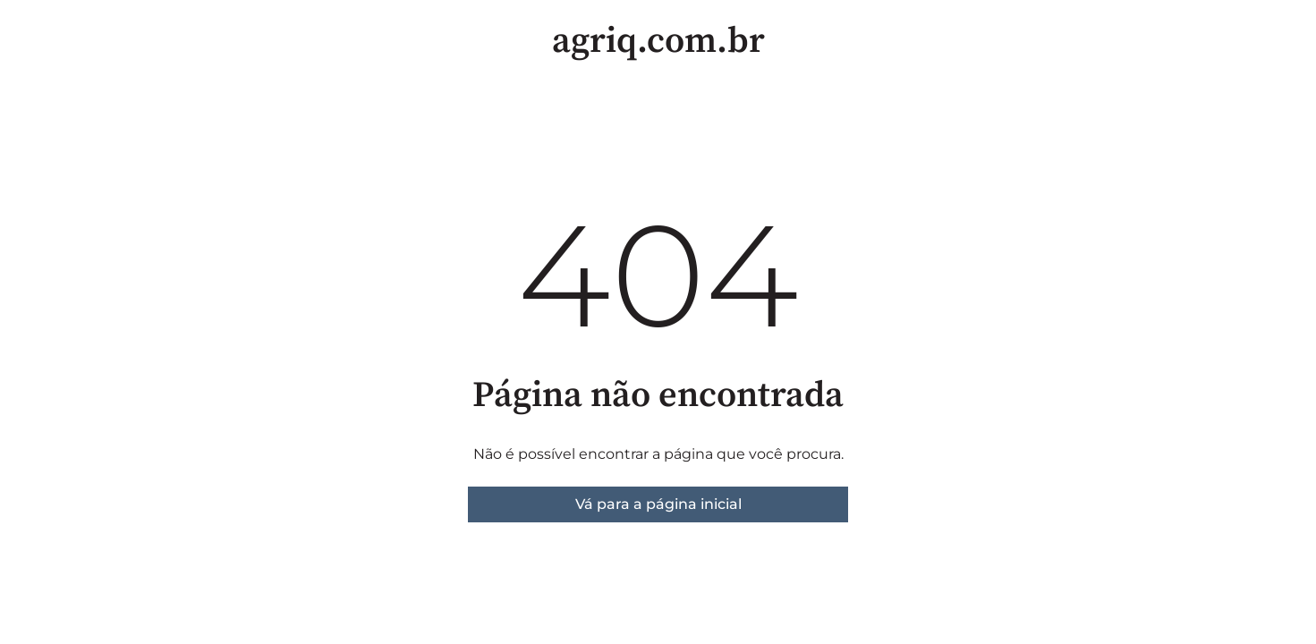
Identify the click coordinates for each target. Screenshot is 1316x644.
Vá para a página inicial (658, 504)
